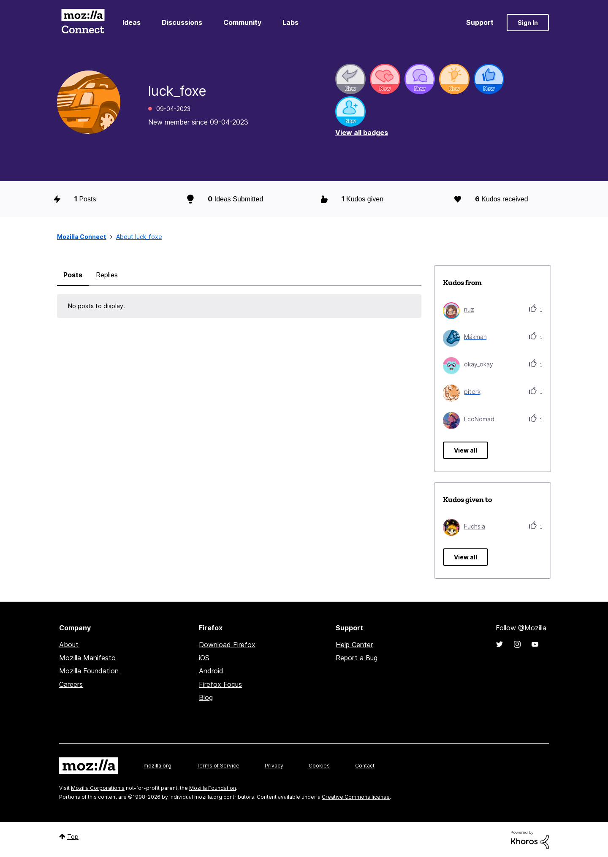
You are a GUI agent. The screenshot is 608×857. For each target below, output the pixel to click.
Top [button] (73, 836)
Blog (206, 697)
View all (465, 450)
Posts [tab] (72, 275)
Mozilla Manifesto (87, 658)
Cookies (319, 765)
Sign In (528, 22)
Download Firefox (227, 644)
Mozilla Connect (82, 22)
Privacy (274, 765)
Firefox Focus (220, 684)
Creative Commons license (356, 797)
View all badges (361, 132)
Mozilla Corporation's (98, 788)
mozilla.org (157, 765)
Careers (71, 684)
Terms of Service (218, 765)
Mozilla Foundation (89, 671)
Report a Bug (356, 658)
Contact (365, 765)
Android (211, 671)
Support (480, 22)
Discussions (182, 22)
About (69, 644)
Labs (290, 22)
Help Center (354, 644)
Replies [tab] (107, 275)
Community (242, 22)
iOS (204, 658)
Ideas (131, 22)
